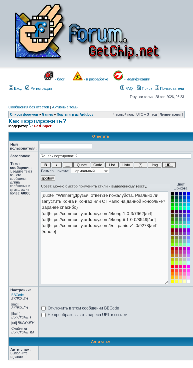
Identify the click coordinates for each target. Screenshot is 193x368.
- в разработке (96, 79)
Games (47, 114)
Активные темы (65, 107)
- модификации (137, 79)
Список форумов (24, 114)
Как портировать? (37, 121)
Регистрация (38, 88)
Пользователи (169, 88)
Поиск (144, 88)
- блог (60, 79)
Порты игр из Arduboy (75, 114)
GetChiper (42, 126)
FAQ (126, 88)
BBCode (17, 295)
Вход (15, 88)
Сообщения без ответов (28, 107)
